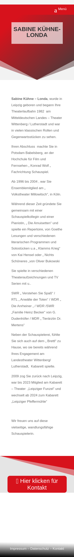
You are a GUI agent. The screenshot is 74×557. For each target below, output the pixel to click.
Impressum (18, 549)
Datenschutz (39, 549)
